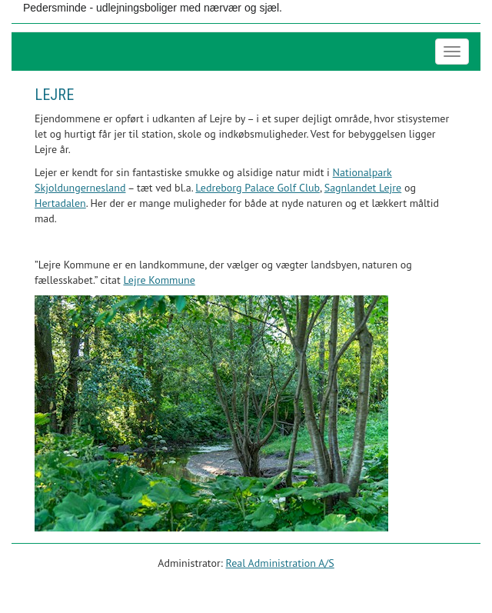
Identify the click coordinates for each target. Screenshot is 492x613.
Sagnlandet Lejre (363, 188)
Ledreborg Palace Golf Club (257, 188)
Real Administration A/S (280, 563)
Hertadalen (60, 203)
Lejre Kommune (158, 280)
